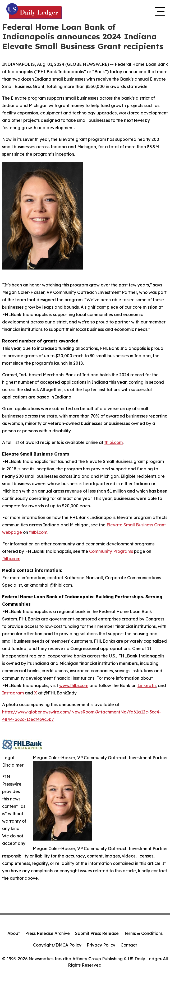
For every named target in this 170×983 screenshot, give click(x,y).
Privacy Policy (101, 945)
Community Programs (111, 551)
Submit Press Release (97, 933)
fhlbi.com (113, 442)
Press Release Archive (47, 933)
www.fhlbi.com (73, 685)
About (13, 933)
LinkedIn (146, 685)
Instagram (13, 692)
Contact (129, 945)
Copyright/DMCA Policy (57, 945)
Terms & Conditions (143, 933)
